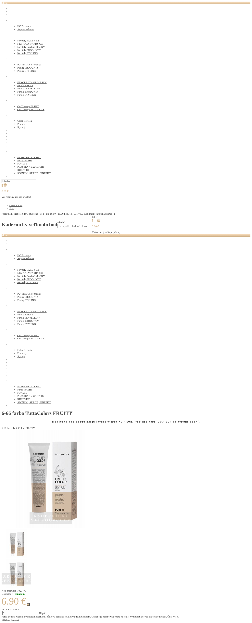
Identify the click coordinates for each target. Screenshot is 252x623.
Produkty (22, 123)
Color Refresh (24, 120)
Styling (21, 127)
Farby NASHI (24, 160)
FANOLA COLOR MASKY (32, 82)
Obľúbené (6, 620)
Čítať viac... (173, 616)
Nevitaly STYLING (27, 53)
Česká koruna (15, 205)
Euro (11, 208)
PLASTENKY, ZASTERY (30, 166)
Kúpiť (42, 613)
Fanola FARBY (25, 85)
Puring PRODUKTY (28, 67)
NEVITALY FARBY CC (30, 43)
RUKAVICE (23, 169)
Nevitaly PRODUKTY (29, 50)
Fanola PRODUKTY (28, 91)
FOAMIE (22, 163)
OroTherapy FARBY (28, 106)
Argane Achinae (25, 29)
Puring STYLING (26, 70)
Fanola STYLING (26, 94)
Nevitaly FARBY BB (28, 40)
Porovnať (15, 620)
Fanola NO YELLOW (28, 88)
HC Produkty (24, 26)
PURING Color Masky (29, 64)
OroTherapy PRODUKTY (30, 109)
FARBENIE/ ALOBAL (29, 157)
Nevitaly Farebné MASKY (31, 46)
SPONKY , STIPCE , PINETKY (34, 173)
